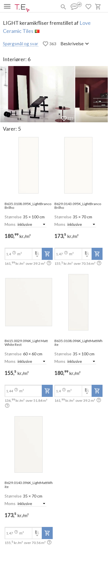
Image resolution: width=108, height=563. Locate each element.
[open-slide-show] (29, 165)
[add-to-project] (47, 254)
